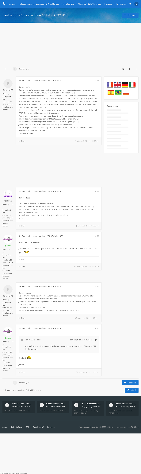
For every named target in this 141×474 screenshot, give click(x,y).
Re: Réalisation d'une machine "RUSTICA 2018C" (41, 80)
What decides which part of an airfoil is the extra (56, 403)
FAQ (27, 427)
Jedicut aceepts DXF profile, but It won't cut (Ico (126, 403)
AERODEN (8, 201)
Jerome (8, 246)
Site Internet (7, 273)
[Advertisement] (70, 43)
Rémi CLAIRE (8, 90)
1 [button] (10, 69)
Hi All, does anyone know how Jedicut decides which (56, 406)
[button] (4, 68)
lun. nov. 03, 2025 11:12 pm (19, 411)
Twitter (5, 278)
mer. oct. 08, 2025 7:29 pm (56, 411)
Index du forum (17, 427)
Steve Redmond (80, 411)
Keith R (42, 411)
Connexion (107, 4)
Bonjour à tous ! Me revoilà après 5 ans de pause (22, 406)
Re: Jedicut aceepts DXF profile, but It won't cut (91, 403)
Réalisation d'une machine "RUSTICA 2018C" (34, 15)
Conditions (51, 427)
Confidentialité (38, 427)
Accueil (5, 427)
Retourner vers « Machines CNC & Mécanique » (21, 390)
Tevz (7, 411)
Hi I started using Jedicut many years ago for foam (126, 406)
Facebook (6, 276)
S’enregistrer (121, 4)
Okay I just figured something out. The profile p (91, 406)
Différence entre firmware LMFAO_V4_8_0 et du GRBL (22, 403)
